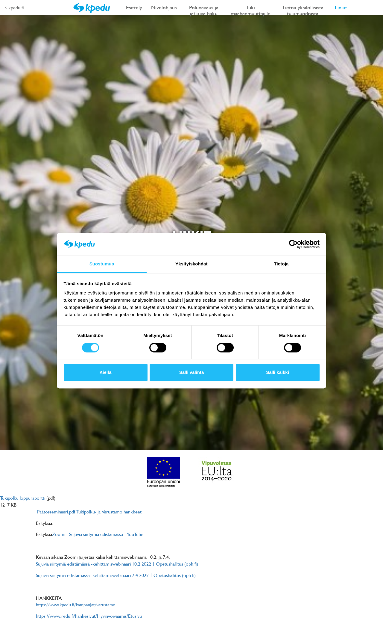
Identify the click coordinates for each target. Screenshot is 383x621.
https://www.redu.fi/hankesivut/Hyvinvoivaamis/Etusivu (89, 616)
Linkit (341, 7)
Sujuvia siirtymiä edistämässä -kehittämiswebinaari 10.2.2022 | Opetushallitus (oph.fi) (117, 564)
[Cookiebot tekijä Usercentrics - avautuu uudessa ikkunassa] (293, 244)
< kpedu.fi (14, 7)
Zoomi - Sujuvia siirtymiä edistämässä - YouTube (97, 534)
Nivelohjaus (164, 7)
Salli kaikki (277, 372)
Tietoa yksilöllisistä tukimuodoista (302, 9)
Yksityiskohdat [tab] (191, 264)
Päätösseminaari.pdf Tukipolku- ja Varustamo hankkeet (89, 512)
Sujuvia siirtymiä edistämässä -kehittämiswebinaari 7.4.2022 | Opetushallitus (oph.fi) (116, 575)
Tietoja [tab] (281, 264)
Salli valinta (191, 372)
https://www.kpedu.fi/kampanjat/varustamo (75, 605)
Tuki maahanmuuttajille (250, 9)
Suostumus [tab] (101, 264)
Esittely (134, 7)
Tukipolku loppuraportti (22, 498)
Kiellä (105, 372)
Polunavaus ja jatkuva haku (203, 9)
